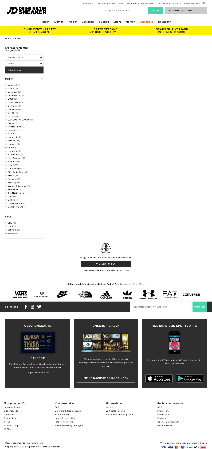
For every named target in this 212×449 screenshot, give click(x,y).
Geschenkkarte (11, 418)
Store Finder (139, 284)
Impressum (163, 411)
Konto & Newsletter (65, 418)
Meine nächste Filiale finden (106, 378)
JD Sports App (11, 425)
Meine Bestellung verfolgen (140, 3)
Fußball (104, 21)
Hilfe (121, 3)
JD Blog (7, 429)
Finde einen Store (64, 422)
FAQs (57, 407)
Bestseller (88, 21)
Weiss (25, 63)
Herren (45, 21)
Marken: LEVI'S (25, 57)
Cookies (161, 418)
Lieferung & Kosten (13, 407)
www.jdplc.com (34, 443)
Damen (59, 21)
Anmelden (199, 307)
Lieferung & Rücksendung (68, 411)
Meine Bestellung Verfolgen (69, 425)
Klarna (6, 422)
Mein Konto (88, 3)
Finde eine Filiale (106, 3)
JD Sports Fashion (115, 411)
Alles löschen (14, 70)
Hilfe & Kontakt (62, 414)
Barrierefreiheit (165, 425)
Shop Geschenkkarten (37, 372)
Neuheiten (164, 21)
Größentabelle (10, 411)
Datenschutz (163, 414)
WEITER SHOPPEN (106, 264)
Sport (117, 21)
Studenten (8, 414)
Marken (130, 21)
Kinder (72, 21)
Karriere (110, 407)
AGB (159, 407)
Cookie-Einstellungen (168, 422)
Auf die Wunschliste (168, 3)
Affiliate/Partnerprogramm (120, 414)
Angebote (146, 21)
